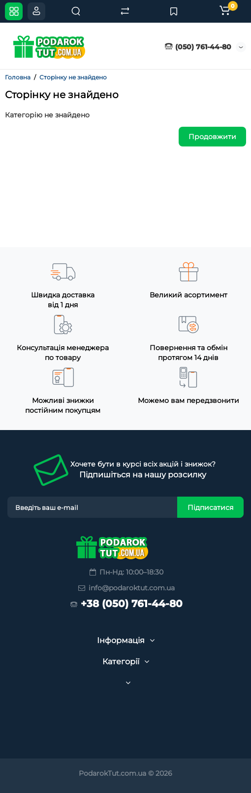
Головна (18, 77)
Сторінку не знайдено (73, 77)
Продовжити (212, 136)
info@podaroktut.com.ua (126, 587)
